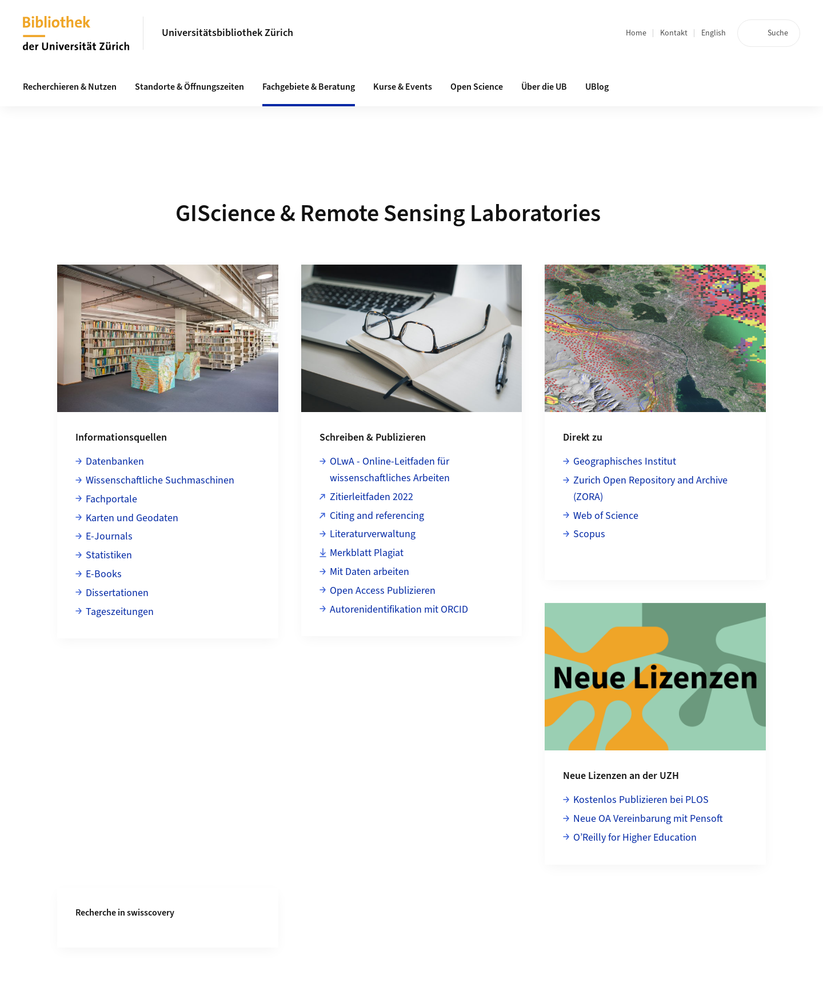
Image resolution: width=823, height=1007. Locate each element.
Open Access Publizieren (383, 591)
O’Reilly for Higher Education (635, 837)
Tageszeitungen (120, 612)
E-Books (104, 574)
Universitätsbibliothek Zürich (227, 33)
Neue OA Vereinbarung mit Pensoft (648, 819)
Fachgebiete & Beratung (308, 87)
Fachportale (111, 499)
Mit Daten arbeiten (369, 572)
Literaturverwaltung (373, 534)
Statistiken (109, 555)
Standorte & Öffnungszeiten (189, 87)
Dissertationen (117, 593)
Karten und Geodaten (132, 518)
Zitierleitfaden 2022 (371, 497)
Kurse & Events (402, 87)
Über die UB (544, 87)
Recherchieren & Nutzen (70, 87)
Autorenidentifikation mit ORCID (399, 609)
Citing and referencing (377, 516)
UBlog (597, 87)
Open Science (476, 87)
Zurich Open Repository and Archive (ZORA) (650, 488)
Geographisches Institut (624, 461)
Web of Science (605, 516)
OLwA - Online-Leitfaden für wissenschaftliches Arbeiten (390, 469)
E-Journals (109, 536)
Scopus (589, 534)
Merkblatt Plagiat (366, 553)
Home (636, 33)
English (713, 33)
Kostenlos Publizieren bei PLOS (641, 800)
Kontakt (674, 33)
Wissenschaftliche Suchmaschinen (160, 480)
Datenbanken (115, 461)
